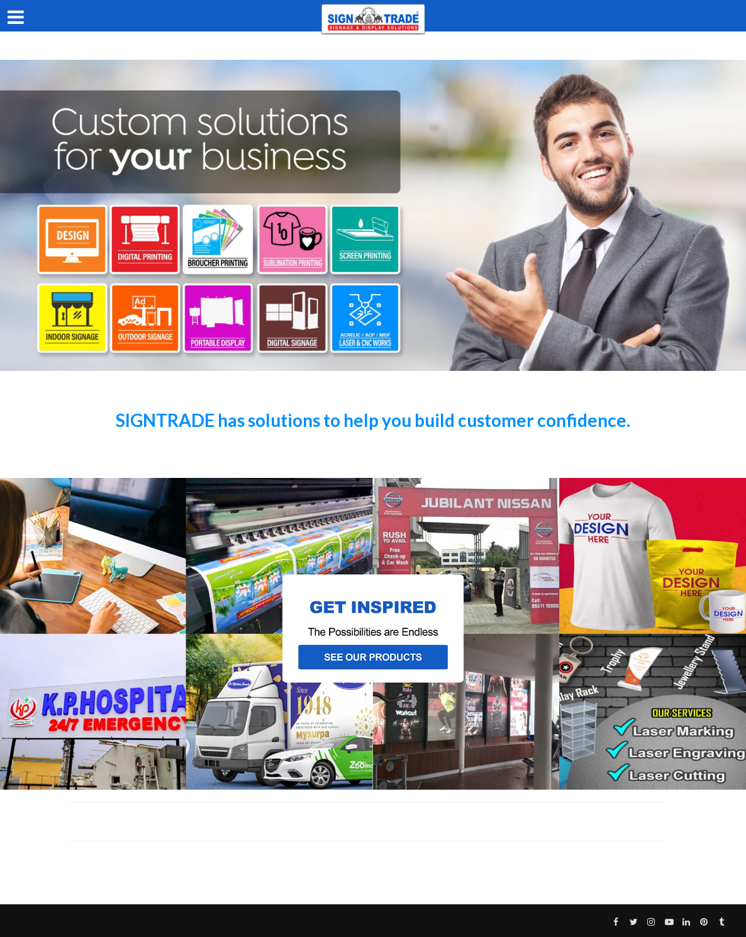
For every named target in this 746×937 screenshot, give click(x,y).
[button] (373, 633)
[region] (373, 215)
